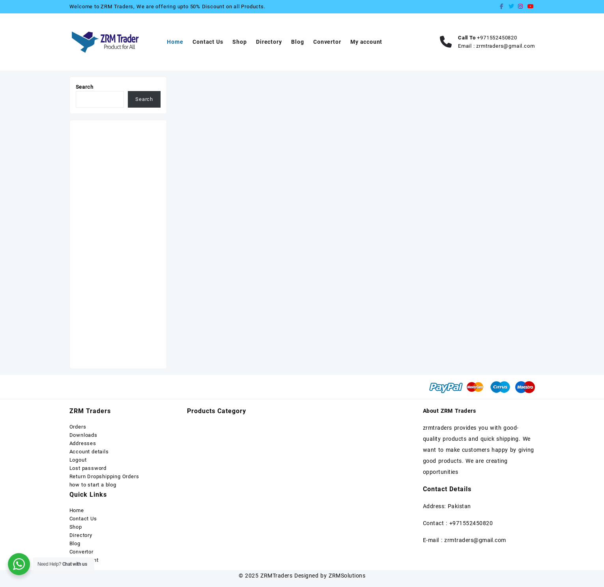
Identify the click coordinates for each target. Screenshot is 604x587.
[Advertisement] (118, 244)
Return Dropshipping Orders (104, 476)
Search (84, 87)
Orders (77, 427)
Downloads (83, 435)
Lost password (88, 468)
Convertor (81, 552)
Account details (89, 452)
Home (76, 510)
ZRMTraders (276, 575)
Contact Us (83, 519)
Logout (78, 460)
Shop (75, 527)
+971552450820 (497, 38)
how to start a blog (92, 485)
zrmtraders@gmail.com (505, 46)
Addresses (82, 443)
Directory (80, 535)
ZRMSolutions (347, 575)
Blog (74, 543)
